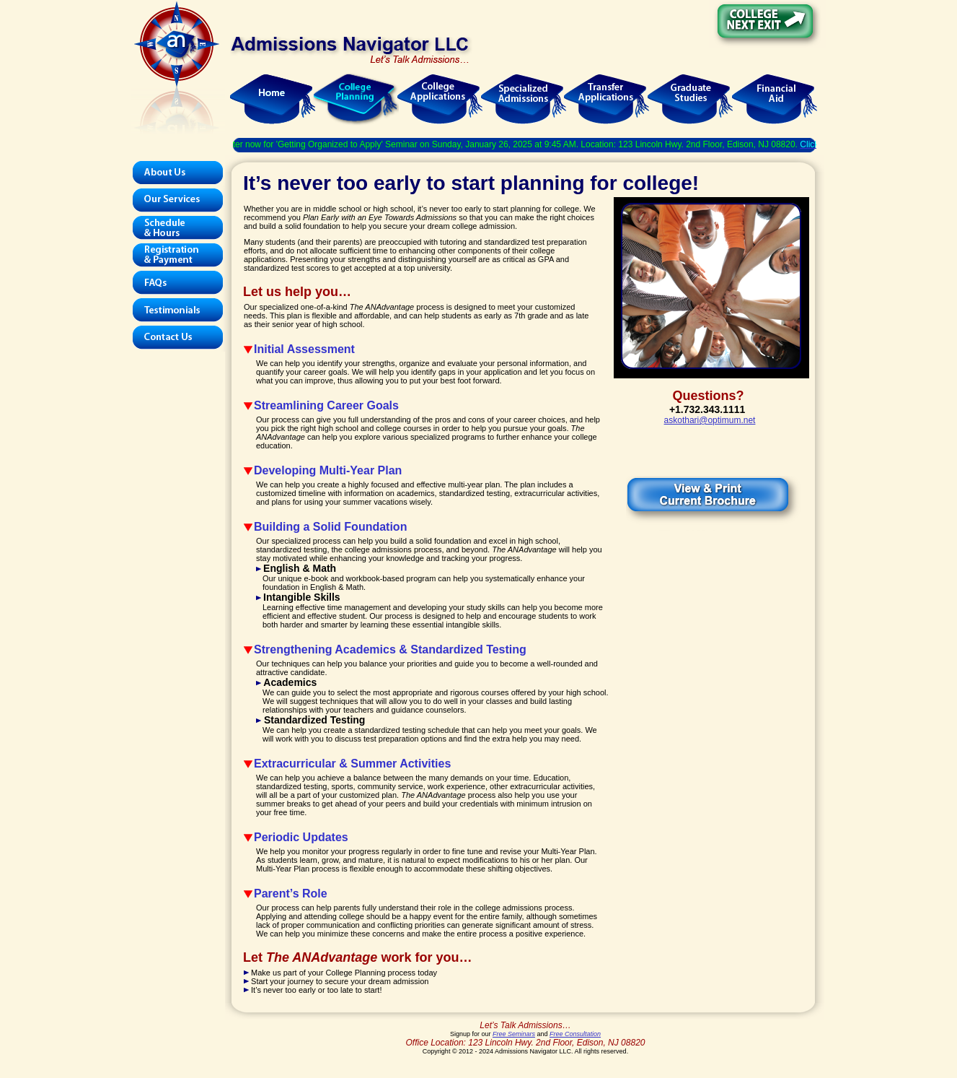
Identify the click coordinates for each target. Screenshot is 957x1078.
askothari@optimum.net (710, 420)
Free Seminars (514, 1034)
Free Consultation (575, 1034)
